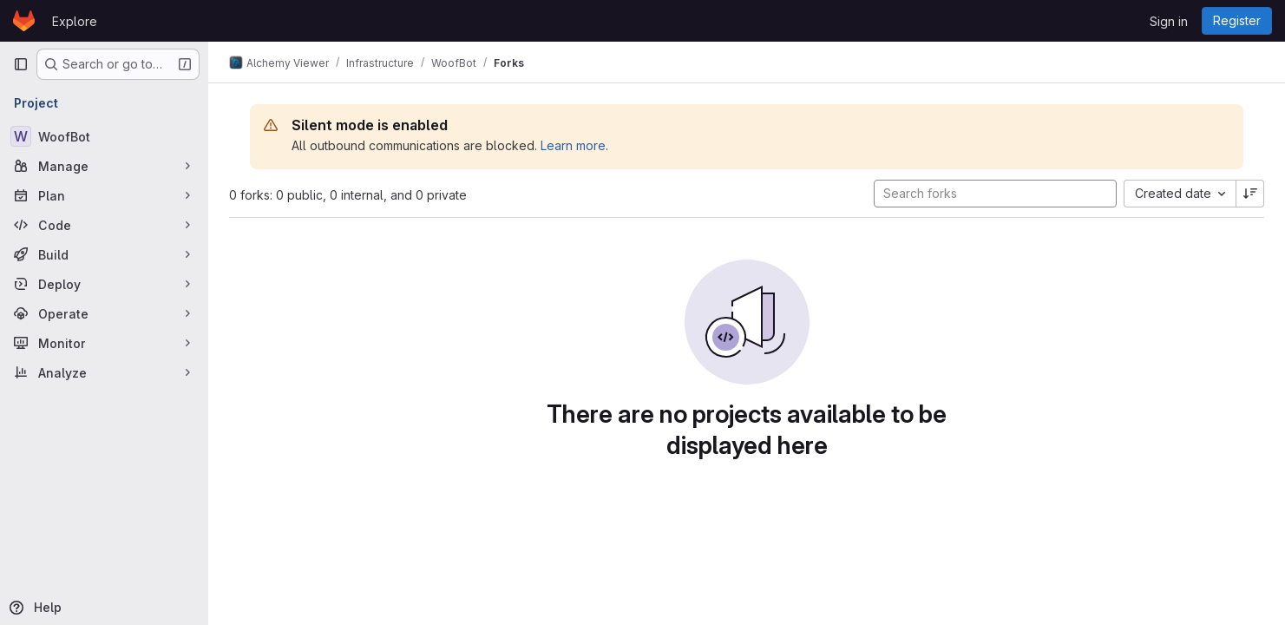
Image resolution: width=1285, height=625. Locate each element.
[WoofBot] (104, 136)
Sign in (1169, 21)
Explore (74, 21)
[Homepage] (24, 21)
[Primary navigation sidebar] (21, 64)
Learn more (573, 145)
